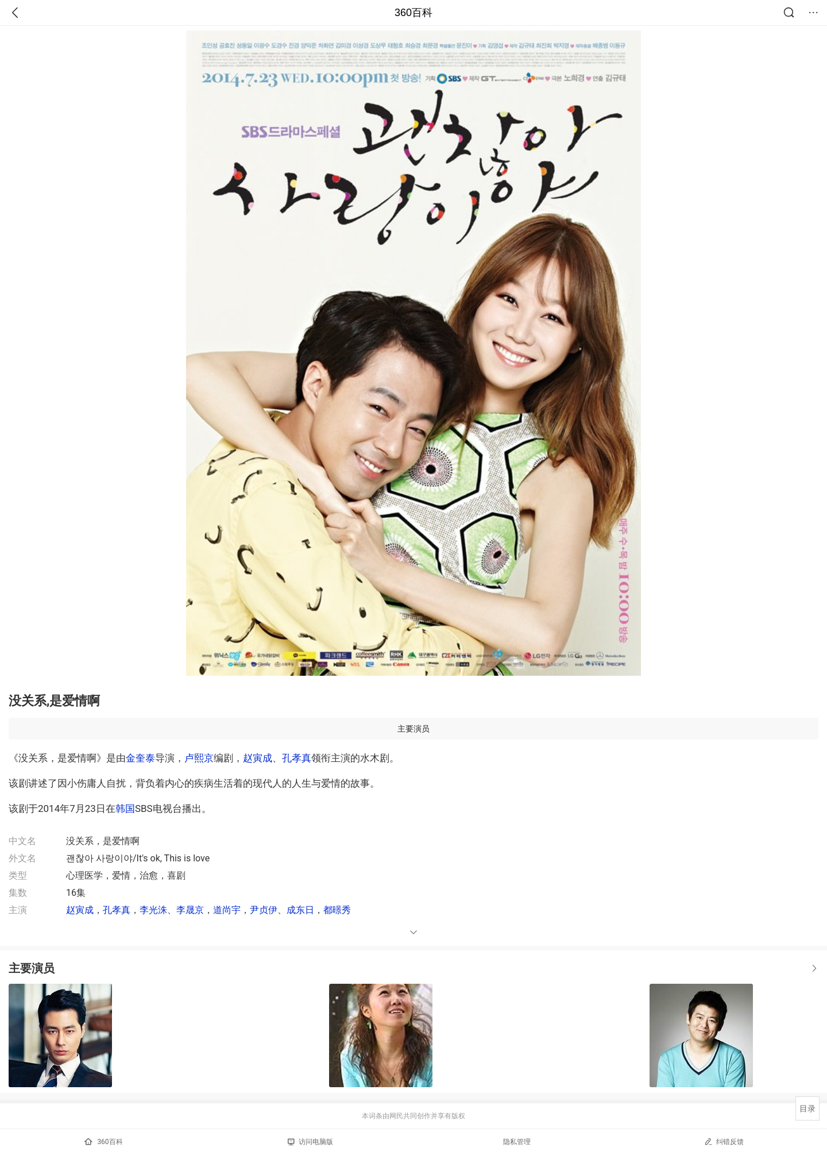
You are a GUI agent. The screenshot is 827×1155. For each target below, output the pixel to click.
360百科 (413, 12)
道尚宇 (227, 909)
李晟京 (190, 909)
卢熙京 (199, 758)
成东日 (300, 909)
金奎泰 (140, 758)
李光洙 (153, 909)
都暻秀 (337, 909)
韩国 (125, 808)
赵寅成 (257, 758)
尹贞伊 (263, 909)
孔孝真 (296, 758)
